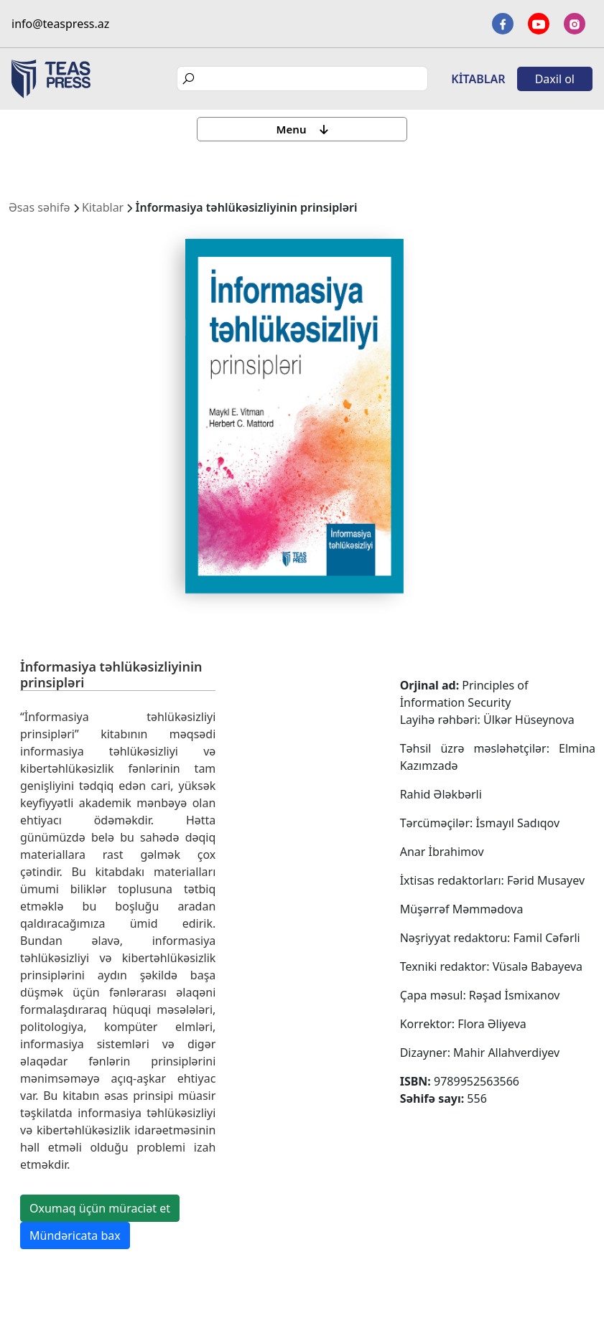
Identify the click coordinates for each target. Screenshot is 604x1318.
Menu (302, 129)
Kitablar (478, 79)
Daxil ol (555, 79)
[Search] (302, 78)
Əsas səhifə (39, 207)
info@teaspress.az (60, 24)
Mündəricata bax (75, 1235)
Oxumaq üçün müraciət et (99, 1208)
